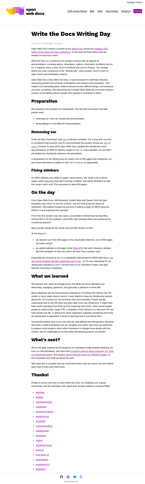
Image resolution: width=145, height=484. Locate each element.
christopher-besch (44, 410)
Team (100, 11)
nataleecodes (42, 429)
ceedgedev (41, 405)
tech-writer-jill (42, 453)
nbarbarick (41, 434)
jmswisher (41, 420)
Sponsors (125, 11)
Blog (92, 11)
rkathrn (39, 439)
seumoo (40, 449)
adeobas (40, 391)
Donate (137, 11)
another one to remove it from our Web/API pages (82, 353)
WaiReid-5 (41, 468)
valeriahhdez (42, 458)
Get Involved (112, 11)
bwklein (39, 396)
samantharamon (44, 444)
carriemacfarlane (44, 401)
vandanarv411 (43, 463)
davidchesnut (42, 415)
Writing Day (77, 48)
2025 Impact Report (77, 11)
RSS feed (58, 43)
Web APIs (49, 180)
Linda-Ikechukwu (44, 425)
